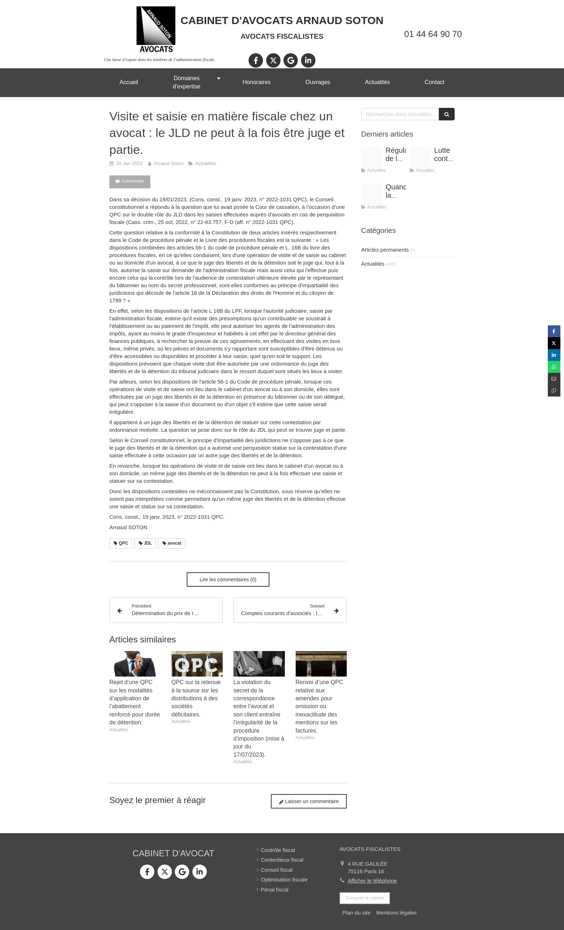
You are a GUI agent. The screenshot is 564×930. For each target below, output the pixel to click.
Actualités (373, 264)
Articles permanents (385, 250)
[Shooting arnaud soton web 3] (372, 194)
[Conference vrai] (372, 157)
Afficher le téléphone (372, 881)
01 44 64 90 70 (433, 34)
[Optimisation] (420, 157)
